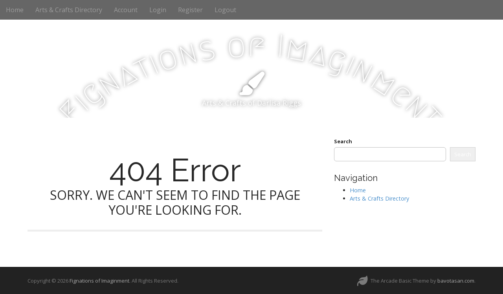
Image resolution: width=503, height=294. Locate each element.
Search (343, 141)
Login (157, 9)
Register (190, 9)
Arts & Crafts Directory (68, 9)
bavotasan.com (455, 280)
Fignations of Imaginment (99, 280)
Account (126, 9)
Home (15, 9)
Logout (225, 9)
